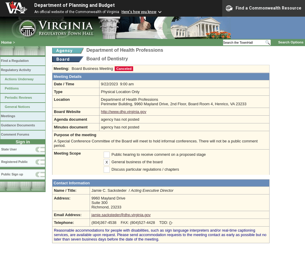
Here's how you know (139, 12)
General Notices (17, 107)
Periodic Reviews (18, 97)
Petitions (12, 88)
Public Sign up (12, 174)
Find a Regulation (15, 60)
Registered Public (14, 162)
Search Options (291, 42)
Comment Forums (15, 134)
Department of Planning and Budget (74, 5)
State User (9, 149)
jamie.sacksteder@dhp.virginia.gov (121, 215)
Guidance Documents (18, 125)
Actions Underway (19, 79)
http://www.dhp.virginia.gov (123, 111)
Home (6, 42)
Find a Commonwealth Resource (263, 8)
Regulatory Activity (16, 70)
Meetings (8, 116)
